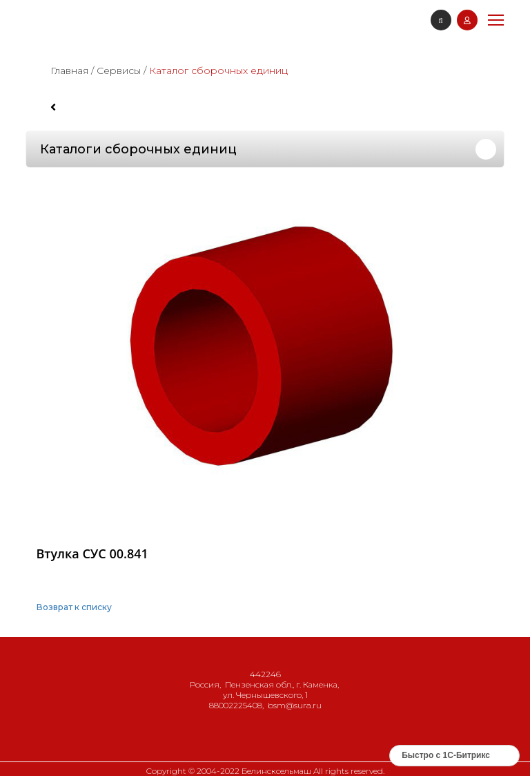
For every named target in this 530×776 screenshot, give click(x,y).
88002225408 (235, 705)
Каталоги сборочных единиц (138, 149)
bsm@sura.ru (295, 705)
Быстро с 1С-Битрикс (446, 755)
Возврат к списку (74, 607)
